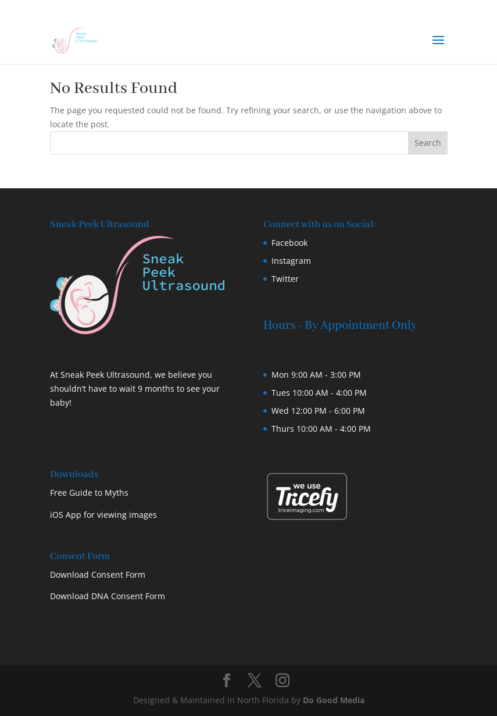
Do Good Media (333, 700)
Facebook (289, 242)
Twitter (285, 278)
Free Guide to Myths (89, 492)
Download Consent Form (97, 574)
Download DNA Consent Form (107, 596)
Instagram (291, 260)
